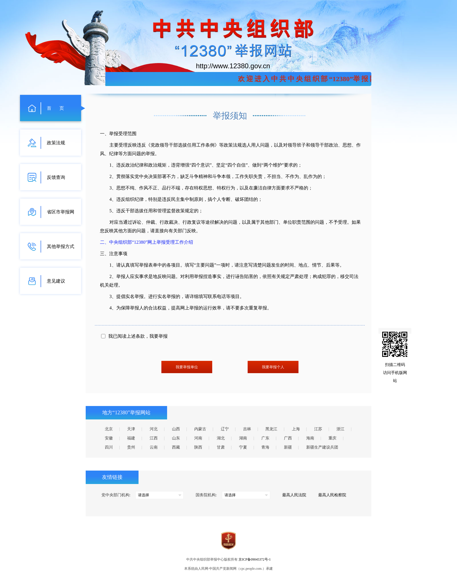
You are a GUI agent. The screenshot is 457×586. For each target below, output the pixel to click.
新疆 (288, 447)
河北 (154, 429)
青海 (265, 447)
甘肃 (221, 447)
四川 (109, 447)
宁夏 (243, 447)
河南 (198, 438)
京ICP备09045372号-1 (254, 559)
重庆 (332, 438)
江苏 (318, 429)
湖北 (221, 438)
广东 (265, 438)
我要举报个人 (273, 367)
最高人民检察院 (332, 495)
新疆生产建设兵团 (322, 447)
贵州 (131, 447)
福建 (131, 438)
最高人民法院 (294, 495)
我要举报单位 (187, 367)
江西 (154, 438)
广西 (288, 438)
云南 (154, 447)
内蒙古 (200, 429)
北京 (109, 429)
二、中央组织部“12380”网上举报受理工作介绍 (146, 242)
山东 (176, 438)
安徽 (109, 438)
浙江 (340, 429)
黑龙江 (271, 429)
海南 (310, 438)
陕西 (198, 447)
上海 (296, 429)
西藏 (176, 447)
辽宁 (225, 429)
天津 (131, 429)
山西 (176, 429)
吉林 (247, 429)
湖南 (243, 438)
